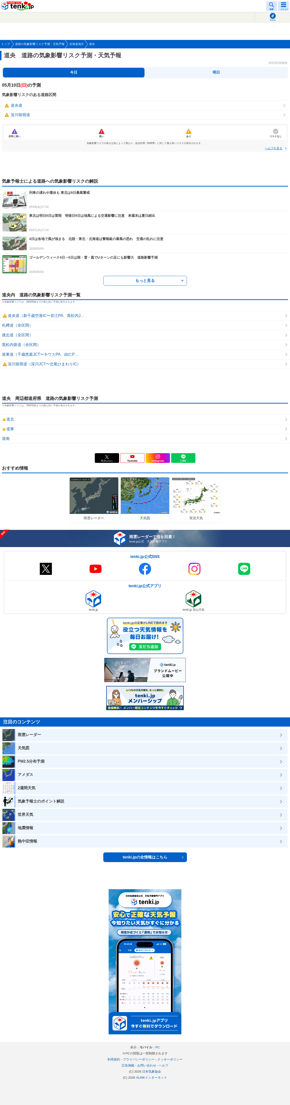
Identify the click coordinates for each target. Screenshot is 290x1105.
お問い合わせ (146, 1065)
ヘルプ (163, 1065)
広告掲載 (128, 1065)
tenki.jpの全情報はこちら (145, 857)
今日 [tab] (73, 72)
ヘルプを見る (273, 148)
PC (157, 1047)
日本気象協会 (151, 1071)
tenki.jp (18, 6)
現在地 (272, 20)
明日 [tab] (216, 72)
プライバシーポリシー (138, 1059)
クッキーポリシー (170, 1059)
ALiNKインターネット (151, 1077)
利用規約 (113, 1059)
